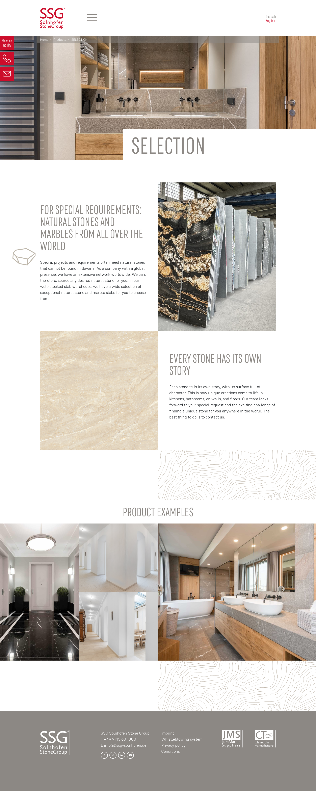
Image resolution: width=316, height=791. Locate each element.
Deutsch (271, 16)
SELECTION (79, 40)
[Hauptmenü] (92, 18)
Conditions (170, 751)
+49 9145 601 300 (120, 739)
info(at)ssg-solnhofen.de (125, 745)
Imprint (167, 733)
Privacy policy (173, 745)
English (270, 20)
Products (59, 40)
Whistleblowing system (182, 739)
